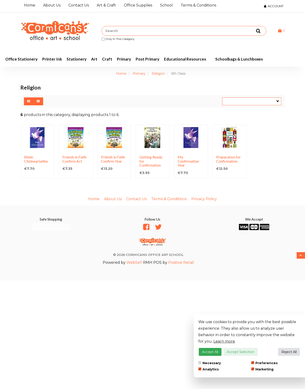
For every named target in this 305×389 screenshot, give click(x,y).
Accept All (210, 352)
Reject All (289, 352)
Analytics (208, 369)
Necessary (209, 363)
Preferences (264, 363)
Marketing (262, 369)
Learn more (224, 341)
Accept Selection (240, 352)
